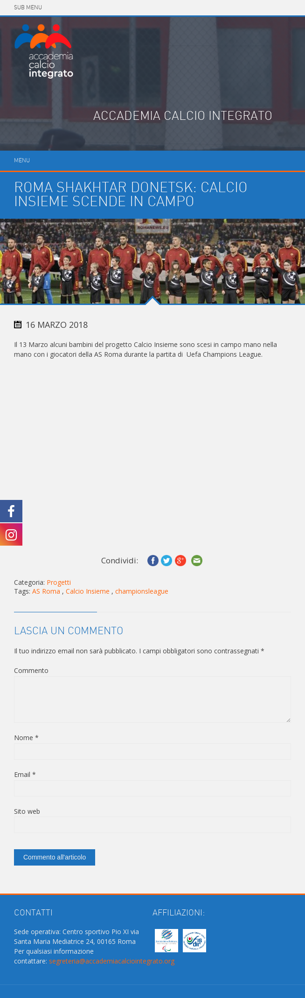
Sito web (27, 811)
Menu (22, 161)
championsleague (141, 591)
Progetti (59, 582)
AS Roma (46, 591)
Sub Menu (28, 8)
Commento (31, 670)
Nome (26, 737)
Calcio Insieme (88, 591)
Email (25, 774)
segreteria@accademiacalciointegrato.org (111, 960)
